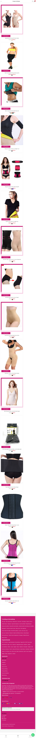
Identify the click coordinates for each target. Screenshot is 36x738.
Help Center (4, 660)
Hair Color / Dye (25, 630)
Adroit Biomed (4, 644)
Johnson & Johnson (5, 649)
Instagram (4, 718)
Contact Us (4, 664)
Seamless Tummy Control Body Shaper (12, 373)
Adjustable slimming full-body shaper (12, 38)
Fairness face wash (5, 626)
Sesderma (25, 644)
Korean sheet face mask (6, 630)
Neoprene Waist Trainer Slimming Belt (12, 186)
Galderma (21, 646)
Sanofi (25, 651)
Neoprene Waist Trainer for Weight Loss (12, 148)
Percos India (29, 642)
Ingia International (11, 642)
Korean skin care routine (13, 626)
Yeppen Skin (22, 642)
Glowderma (10, 653)
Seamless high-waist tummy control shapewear (12, 259)
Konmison (6, 642)
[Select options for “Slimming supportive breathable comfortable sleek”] (5, 447)
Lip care (20, 630)
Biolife (18, 651)
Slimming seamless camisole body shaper (12, 411)
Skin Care (3, 621)
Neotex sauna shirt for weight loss (12, 221)
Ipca (11, 651)
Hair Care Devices (9, 621)
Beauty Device (4, 637)
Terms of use (4, 666)
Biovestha (30, 651)
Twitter (3, 716)
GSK (32, 646)
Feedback (3, 662)
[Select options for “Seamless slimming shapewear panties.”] (5, 333)
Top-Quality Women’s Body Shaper (11, 487)
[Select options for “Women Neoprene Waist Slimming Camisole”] (5, 561)
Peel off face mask (14, 630)
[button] (34, 1)
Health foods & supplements (14, 635)
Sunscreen (19, 621)
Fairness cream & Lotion (11, 628)
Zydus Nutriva (22, 649)
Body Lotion (18, 628)
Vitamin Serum (4, 623)
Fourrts (10, 649)
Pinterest (4, 720)
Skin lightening (23, 628)
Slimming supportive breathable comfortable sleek (12, 449)
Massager (21, 635)
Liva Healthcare (4, 646)
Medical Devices (26, 635)
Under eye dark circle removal (24, 626)
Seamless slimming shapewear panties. (12, 335)
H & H (11, 644)
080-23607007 (11, 693)
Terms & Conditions (5, 673)
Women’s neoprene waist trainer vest (12, 600)
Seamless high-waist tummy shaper (12, 297)
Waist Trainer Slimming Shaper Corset (12, 525)
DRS (26, 642)
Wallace (3, 653)
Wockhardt (27, 649)
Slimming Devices (5, 635)
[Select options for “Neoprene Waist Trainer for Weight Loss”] (5, 147)
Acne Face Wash (22, 623)
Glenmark (14, 644)
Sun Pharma (7, 651)
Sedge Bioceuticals (19, 644)
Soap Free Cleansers (15, 623)
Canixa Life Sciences (16, 649)
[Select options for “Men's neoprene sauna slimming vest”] (5, 109)
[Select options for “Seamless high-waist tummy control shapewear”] (5, 257)
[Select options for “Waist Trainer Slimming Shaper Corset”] (5, 523)
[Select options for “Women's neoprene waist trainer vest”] (5, 599)
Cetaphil (29, 646)
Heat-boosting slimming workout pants (12, 72)
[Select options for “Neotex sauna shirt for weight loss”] (5, 219)
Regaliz (15, 646)
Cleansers (9, 623)
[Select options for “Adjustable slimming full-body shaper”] (5, 36)
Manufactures (4, 675)
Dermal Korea (17, 642)
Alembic (3, 651)
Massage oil (4, 628)
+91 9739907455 (18, 693)
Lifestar (29, 644)
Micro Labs (14, 651)
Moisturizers (15, 621)
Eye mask (32, 626)
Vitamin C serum (29, 621)
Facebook (4, 715)
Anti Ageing (24, 621)
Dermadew (25, 646)
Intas (27, 651)
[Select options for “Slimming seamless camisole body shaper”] (5, 409)
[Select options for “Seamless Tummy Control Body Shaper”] (5, 371)
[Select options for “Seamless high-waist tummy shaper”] (5, 295)
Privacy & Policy (5, 668)
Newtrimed (21, 651)
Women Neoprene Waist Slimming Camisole (12, 563)
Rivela (6, 653)
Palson (18, 646)
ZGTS (3, 642)
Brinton (9, 646)
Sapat (8, 644)
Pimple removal (28, 623)
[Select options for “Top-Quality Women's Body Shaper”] (5, 485)
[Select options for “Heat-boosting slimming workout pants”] (5, 71)
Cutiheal (13, 653)
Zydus (12, 646)
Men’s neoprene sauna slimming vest (12, 110)
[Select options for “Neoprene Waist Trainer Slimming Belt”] (5, 185)
